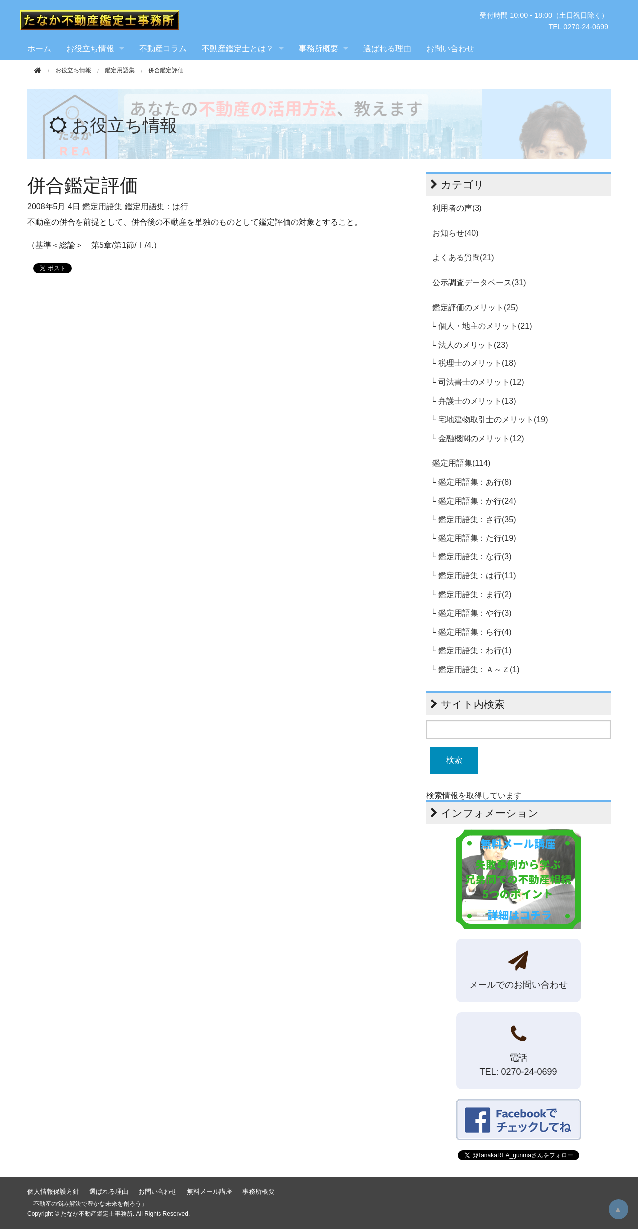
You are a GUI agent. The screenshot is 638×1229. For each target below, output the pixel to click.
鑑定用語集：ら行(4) (475, 632)
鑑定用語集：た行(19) (477, 538)
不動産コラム (163, 48)
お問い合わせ (450, 48)
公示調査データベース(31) (479, 282)
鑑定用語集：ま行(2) (475, 594)
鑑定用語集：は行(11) (477, 575)
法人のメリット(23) (473, 345)
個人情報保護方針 (53, 1191)
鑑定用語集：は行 (156, 206)
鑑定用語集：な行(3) (475, 556)
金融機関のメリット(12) (481, 438)
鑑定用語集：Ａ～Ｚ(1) (479, 669)
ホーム (39, 48)
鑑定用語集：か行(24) (477, 501)
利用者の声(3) (457, 208)
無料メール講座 (209, 1191)
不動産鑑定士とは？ (238, 48)
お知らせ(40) (455, 233)
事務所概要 (318, 48)
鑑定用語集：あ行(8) (475, 482)
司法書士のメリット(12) (481, 382)
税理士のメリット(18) (477, 363)
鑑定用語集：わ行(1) (475, 650)
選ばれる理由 (387, 48)
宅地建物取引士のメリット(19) (493, 419)
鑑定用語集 (120, 70)
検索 (454, 760)
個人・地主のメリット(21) (485, 326)
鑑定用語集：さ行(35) (477, 519)
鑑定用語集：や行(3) (475, 613)
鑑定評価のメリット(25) (475, 307)
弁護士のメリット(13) (477, 401)
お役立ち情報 (90, 48)
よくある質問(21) (463, 257)
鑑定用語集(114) (461, 463)
